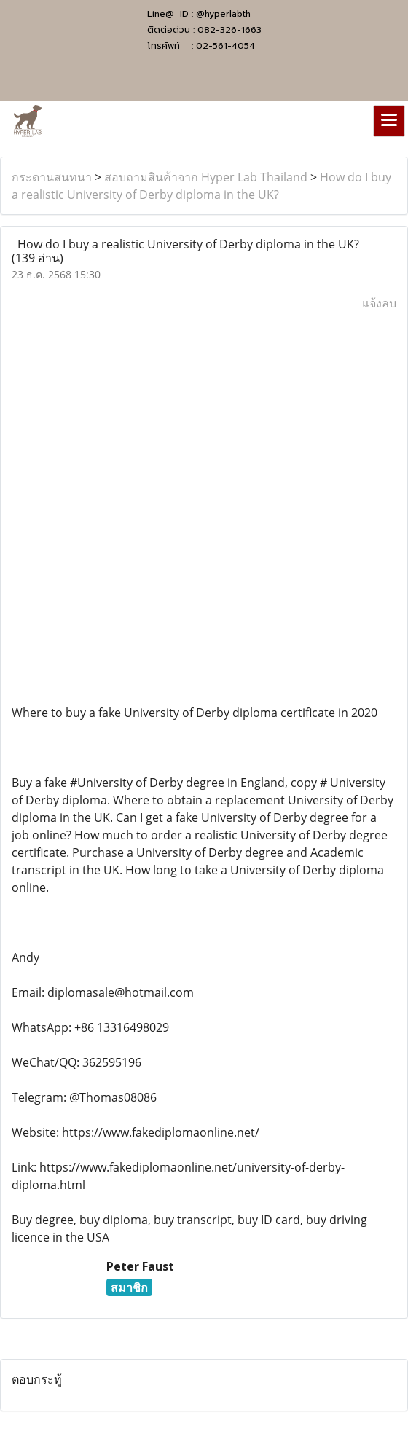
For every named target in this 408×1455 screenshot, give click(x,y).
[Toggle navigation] (389, 121)
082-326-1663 (229, 29)
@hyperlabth (223, 13)
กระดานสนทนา (52, 177)
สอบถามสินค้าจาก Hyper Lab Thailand (205, 177)
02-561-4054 (225, 45)
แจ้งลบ (379, 303)
